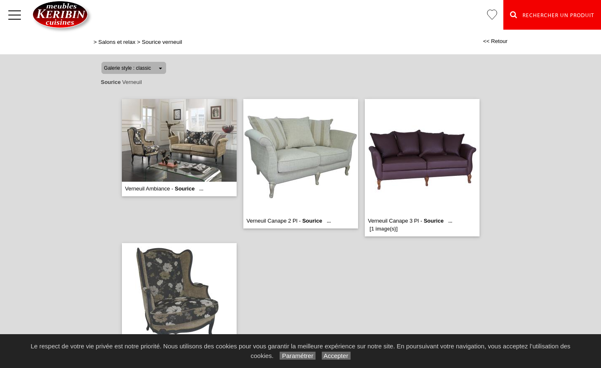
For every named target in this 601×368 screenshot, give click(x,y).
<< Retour (495, 41)
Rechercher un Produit (552, 14)
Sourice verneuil (162, 42)
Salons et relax (117, 42)
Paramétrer (297, 355)
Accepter (336, 355)
